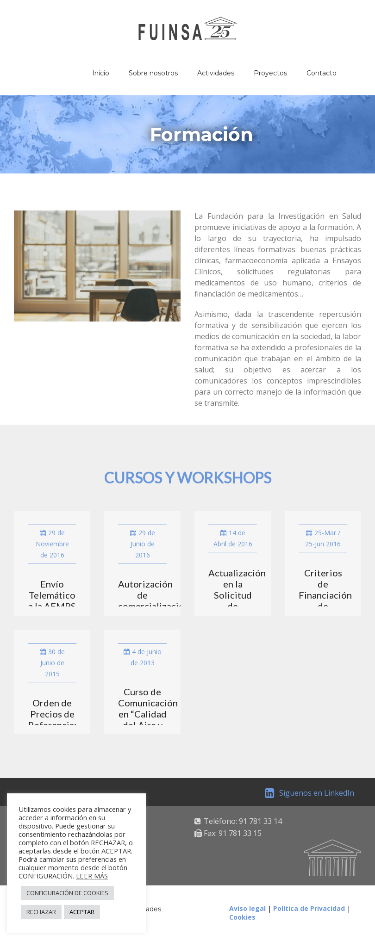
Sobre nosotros (153, 73)
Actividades (215, 73)
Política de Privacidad (309, 908)
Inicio (100, 73)
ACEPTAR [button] (81, 912)
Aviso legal (247, 908)
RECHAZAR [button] (41, 912)
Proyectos (270, 73)
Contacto (321, 73)
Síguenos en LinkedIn (309, 792)
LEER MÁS (92, 875)
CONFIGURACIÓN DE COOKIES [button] (67, 893)
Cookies (242, 917)
